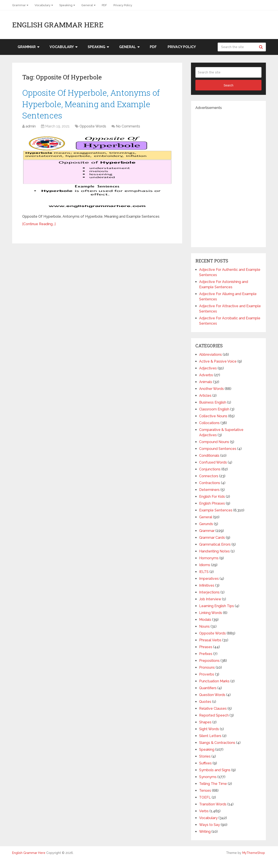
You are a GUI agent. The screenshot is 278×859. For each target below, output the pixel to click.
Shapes (205, 722)
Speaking (65, 5)
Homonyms (209, 558)
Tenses (205, 790)
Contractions (209, 483)
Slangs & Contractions (217, 743)
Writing (205, 831)
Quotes (205, 702)
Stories (205, 756)
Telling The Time (213, 784)
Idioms (204, 565)
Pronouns (207, 667)
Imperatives (209, 578)
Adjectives (208, 368)
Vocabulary (42, 5)
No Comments (128, 127)
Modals (205, 620)
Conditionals (209, 455)
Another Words (211, 389)
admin (31, 127)
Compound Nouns (214, 442)
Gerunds (206, 524)
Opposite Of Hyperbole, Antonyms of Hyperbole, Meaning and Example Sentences (92, 104)
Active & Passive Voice (218, 361)
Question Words (212, 695)
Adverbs (206, 375)
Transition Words (212, 804)
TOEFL (205, 797)
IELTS (204, 572)
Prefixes (205, 654)
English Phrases (212, 503)
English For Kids (212, 496)
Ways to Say (209, 825)
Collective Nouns (213, 416)
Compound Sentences (217, 449)
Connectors (208, 476)
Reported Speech (214, 715)
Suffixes (205, 763)
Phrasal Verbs (210, 640)
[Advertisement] (228, 176)
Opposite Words (93, 127)
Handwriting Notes (214, 551)
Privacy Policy (122, 5)
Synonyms (208, 777)
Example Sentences (215, 510)
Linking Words (210, 613)
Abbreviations (210, 354)
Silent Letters (210, 736)
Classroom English (214, 409)
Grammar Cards (212, 537)
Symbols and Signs (214, 770)
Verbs (204, 811)
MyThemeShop (253, 853)
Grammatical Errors (215, 544)
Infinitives (206, 585)
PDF (104, 5)
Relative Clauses (213, 708)
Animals (205, 382)
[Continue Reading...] (39, 225)
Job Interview (210, 599)
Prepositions (209, 661)
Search (261, 47)
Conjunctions (210, 469)
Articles (205, 395)
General (87, 5)
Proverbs (206, 674)
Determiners (209, 490)
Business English (212, 402)
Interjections (209, 592)
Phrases (205, 647)
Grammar (19, 5)
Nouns (204, 626)
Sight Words (209, 729)
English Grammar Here (58, 24)
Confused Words (213, 462)
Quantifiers (208, 688)
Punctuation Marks (214, 681)
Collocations (209, 423)
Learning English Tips (216, 606)
